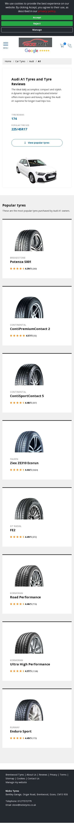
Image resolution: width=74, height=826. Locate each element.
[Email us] (24, 804)
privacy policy (46, 11)
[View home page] (37, 42)
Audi (31, 61)
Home (8, 61)
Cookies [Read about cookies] (21, 778)
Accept (37, 17)
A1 (39, 61)
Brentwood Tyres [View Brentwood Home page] (15, 774)
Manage (37, 29)
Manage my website (16, 782)
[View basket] (62, 45)
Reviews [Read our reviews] (43, 774)
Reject (37, 23)
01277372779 (25, 801)
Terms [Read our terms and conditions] (63, 774)
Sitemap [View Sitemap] (10, 778)
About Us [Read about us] (31, 774)
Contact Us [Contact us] (33, 778)
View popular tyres (37, 142)
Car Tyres (20, 61)
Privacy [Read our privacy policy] (53, 774)
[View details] (37, 248)
